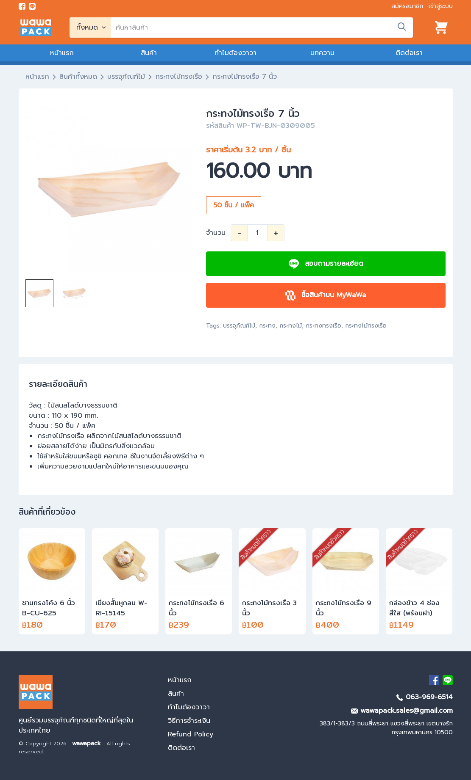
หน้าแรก (62, 53)
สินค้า (149, 53)
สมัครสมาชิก (407, 6)
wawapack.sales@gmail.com (402, 711)
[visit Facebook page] (22, 6)
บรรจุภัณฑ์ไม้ (126, 77)
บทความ (322, 53)
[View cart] (441, 27)
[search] (261, 27)
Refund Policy (190, 734)
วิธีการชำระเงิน (189, 721)
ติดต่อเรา (409, 53)
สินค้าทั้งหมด (78, 77)
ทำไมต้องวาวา (235, 53)
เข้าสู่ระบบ (441, 6)
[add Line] (448, 680)
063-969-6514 (424, 697)
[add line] (32, 6)
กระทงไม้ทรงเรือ (178, 77)
